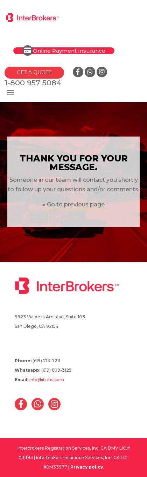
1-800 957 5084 (33, 82)
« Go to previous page (74, 204)
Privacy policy (86, 467)
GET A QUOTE (34, 72)
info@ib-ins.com (46, 379)
